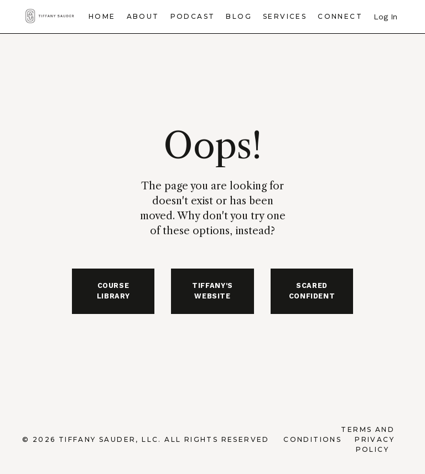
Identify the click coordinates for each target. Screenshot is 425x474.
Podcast (192, 16)
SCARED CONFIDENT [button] (312, 290)
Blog (239, 16)
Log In (385, 16)
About (143, 16)
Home (102, 16)
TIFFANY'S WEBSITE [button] (212, 290)
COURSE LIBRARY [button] (113, 290)
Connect (340, 16)
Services (285, 16)
